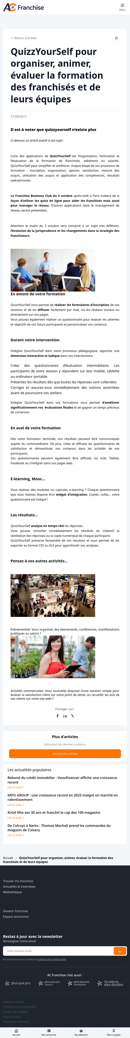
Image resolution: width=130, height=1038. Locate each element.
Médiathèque (12, 892)
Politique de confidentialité (19, 1007)
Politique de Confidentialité (51, 959)
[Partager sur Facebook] (57, 716)
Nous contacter (12, 1017)
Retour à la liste (23, 38)
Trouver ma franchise (18, 881)
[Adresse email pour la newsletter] (58, 951)
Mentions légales (13, 1002)
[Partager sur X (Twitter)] (73, 716)
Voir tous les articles (65, 753)
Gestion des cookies (15, 1011)
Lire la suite (16, 787)
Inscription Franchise (16, 1022)
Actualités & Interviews (19, 887)
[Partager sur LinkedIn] (65, 716)
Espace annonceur (16, 917)
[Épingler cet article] (116, 38)
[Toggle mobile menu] (122, 7)
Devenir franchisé (15, 911)
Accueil (8, 858)
